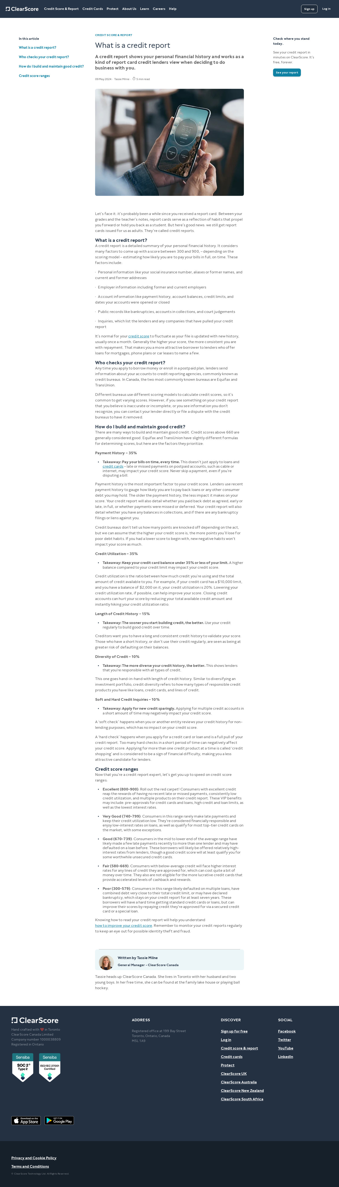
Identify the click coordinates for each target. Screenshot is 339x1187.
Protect (112, 9)
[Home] (22, 9)
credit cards (113, 466)
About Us (129, 9)
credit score (138, 336)
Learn (144, 9)
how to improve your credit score (123, 925)
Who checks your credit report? (44, 57)
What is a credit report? (37, 48)
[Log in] (326, 9)
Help (173, 9)
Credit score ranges (34, 76)
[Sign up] (309, 9)
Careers (159, 9)
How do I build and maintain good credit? (51, 67)
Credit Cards (92, 9)
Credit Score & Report (61, 9)
